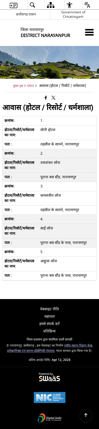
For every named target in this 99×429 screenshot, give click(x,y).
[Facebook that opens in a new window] (46, 98)
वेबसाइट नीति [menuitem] (49, 309)
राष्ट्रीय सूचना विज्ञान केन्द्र (78, 345)
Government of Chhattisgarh (73, 14)
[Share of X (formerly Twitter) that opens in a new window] (53, 98)
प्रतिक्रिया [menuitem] (49, 331)
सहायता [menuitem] (49, 316)
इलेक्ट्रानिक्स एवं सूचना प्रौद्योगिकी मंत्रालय (30, 351)
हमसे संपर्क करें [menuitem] (49, 324)
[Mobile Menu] (89, 32)
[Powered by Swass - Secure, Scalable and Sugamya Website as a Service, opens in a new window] (49, 377)
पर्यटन (30, 86)
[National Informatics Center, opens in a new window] (49, 398)
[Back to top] (86, 416)
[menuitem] (13, 5)
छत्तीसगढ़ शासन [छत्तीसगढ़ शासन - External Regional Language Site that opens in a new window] (26, 14)
